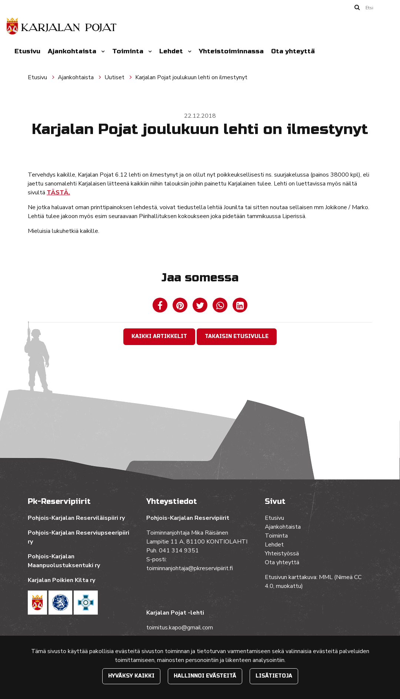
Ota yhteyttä (293, 51)
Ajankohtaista (73, 51)
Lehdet (172, 51)
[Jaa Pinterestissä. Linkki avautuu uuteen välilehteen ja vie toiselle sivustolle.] (181, 307)
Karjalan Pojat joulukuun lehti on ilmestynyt (191, 77)
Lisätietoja (274, 676)
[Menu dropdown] (101, 51)
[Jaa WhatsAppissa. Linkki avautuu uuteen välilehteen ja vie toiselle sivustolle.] (221, 307)
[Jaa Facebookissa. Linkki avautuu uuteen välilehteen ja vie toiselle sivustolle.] (161, 307)
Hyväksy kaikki (131, 676)
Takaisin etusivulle (237, 336)
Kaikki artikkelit (159, 336)
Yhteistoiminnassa (231, 51)
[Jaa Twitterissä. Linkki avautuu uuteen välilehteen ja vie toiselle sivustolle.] (201, 307)
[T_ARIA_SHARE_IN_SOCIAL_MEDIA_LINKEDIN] (240, 307)
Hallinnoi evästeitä (205, 676)
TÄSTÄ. (58, 192)
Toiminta (128, 51)
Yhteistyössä (282, 553)
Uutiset (115, 77)
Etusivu (27, 51)
